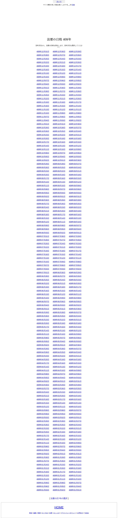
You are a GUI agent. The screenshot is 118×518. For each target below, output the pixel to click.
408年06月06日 (59, 302)
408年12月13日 (43, 73)
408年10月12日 (75, 146)
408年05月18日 (75, 323)
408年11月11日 (75, 110)
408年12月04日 (43, 84)
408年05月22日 (59, 320)
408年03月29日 (59, 385)
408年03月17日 (59, 399)
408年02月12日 (75, 439)
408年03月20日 (59, 396)
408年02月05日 (43, 450)
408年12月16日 (43, 70)
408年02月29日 (43, 421)
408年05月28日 (59, 312)
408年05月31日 (59, 309)
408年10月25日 (59, 131)
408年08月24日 (43, 207)
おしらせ (56, 513)
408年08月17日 (59, 215)
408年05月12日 (75, 331)
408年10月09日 (75, 149)
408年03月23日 (59, 392)
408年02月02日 (43, 454)
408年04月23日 (43, 356)
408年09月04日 (59, 193)
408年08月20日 (59, 211)
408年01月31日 (75, 454)
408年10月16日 (59, 142)
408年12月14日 (75, 70)
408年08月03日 (43, 233)
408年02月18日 (75, 432)
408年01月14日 (59, 476)
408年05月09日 (75, 334)
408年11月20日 (75, 99)
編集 (34, 513)
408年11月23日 (75, 95)
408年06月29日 (75, 273)
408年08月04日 (75, 229)
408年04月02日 (43, 381)
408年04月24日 (75, 352)
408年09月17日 (43, 178)
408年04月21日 (75, 356)
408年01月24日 (43, 465)
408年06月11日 (75, 294)
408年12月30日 (59, 52)
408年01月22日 (75, 465)
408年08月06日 (43, 229)
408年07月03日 (59, 269)
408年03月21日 (43, 396)
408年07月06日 (59, 265)
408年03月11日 (59, 407)
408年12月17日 (75, 66)
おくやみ (45, 513)
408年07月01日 (43, 273)
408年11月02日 (75, 120)
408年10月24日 (75, 131)
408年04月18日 (75, 360)
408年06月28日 (43, 276)
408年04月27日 (75, 349)
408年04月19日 (59, 360)
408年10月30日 (75, 124)
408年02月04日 (59, 450)
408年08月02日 (59, 233)
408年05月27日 (75, 312)
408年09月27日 (75, 164)
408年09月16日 (59, 178)
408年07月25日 (43, 244)
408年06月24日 (59, 280)
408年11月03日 (59, 120)
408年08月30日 (43, 200)
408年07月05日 (75, 265)
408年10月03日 (75, 157)
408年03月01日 (75, 418)
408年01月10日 (75, 479)
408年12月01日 (43, 88)
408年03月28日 (75, 385)
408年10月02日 (43, 160)
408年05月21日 (75, 320)
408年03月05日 (59, 414)
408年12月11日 (75, 73)
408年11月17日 (75, 102)
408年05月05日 (43, 341)
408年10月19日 (59, 139)
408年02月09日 (75, 443)
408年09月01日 (59, 196)
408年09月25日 (59, 167)
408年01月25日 (75, 461)
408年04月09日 (75, 370)
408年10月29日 (43, 128)
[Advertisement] (59, 21)
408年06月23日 (75, 280)
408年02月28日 (59, 421)
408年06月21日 (59, 283)
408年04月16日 (59, 363)
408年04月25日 (59, 352)
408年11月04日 (43, 120)
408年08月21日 (43, 211)
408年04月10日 (59, 370)
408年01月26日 (59, 461)
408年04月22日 (59, 356)
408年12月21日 (59, 62)
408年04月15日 (75, 363)
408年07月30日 (59, 236)
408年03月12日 (43, 407)
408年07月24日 (59, 244)
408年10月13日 (59, 146)
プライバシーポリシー (68, 513)
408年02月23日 (43, 428)
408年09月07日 (59, 189)
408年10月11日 (43, 149)
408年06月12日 (59, 294)
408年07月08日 (75, 262)
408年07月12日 (59, 258)
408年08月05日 (59, 229)
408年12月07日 (43, 81)
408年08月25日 (75, 204)
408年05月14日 (43, 331)
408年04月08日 (43, 374)
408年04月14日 (43, 367)
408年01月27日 (43, 461)
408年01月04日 (75, 486)
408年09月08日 (43, 189)
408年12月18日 (59, 66)
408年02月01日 (59, 454)
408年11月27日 (59, 91)
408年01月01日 (75, 490)
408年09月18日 (75, 175)
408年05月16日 (59, 327)
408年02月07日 (59, 447)
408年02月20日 (43, 432)
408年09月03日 (75, 193)
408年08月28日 (75, 200)
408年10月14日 (43, 146)
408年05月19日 (59, 323)
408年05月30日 (75, 309)
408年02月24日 (75, 425)
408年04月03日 (75, 378)
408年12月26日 (75, 55)
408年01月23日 (59, 465)
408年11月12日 (59, 110)
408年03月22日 (75, 392)
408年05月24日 (75, 316)
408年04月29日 (43, 349)
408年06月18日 (59, 287)
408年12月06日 (59, 81)
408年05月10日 (59, 334)
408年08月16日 (75, 215)
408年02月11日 (43, 443)
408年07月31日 (43, 236)
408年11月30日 (59, 88)
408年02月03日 (75, 450)
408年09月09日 (75, 186)
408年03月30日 (43, 385)
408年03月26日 (59, 389)
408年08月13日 (75, 218)
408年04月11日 (43, 370)
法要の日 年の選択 (59, 498)
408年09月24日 (75, 167)
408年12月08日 (75, 77)
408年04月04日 (59, 378)
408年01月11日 (59, 479)
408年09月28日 (59, 164)
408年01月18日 (43, 472)
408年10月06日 (75, 153)
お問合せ (80, 513)
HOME (59, 507)
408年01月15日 (43, 476)
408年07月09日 (59, 262)
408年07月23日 (75, 244)
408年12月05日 (75, 81)
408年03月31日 (75, 381)
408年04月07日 (59, 374)
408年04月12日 (75, 367)
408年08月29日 (59, 200)
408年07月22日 (43, 247)
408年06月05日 (75, 302)
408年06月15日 (59, 291)
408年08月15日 (43, 218)
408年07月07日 (43, 265)
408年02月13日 (59, 439)
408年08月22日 (75, 207)
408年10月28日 (59, 128)
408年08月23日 (59, 207)
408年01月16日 (75, 472)
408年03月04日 (75, 414)
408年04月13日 (59, 367)
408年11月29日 (75, 88)
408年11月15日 (59, 106)
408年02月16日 (59, 436)
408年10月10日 (59, 149)
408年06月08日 (75, 298)
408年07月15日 (59, 254)
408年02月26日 (43, 425)
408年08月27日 (43, 204)
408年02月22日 (59, 428)
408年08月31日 (75, 196)
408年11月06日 (59, 117)
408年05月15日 (75, 327)
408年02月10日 (59, 443)
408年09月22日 (59, 171)
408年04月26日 (43, 352)
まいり (59, 2)
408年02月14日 (43, 439)
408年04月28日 (59, 349)
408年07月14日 (75, 254)
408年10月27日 (75, 128)
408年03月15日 (43, 403)
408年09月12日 (75, 182)
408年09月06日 (75, 189)
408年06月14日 (75, 291)
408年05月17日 (43, 327)
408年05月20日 (43, 323)
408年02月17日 (43, 436)
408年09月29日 (43, 164)
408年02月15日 (75, 436)
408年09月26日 (43, 167)
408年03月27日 (43, 389)
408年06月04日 (43, 305)
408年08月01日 (75, 233)
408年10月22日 (59, 135)
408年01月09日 (43, 483)
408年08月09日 (43, 225)
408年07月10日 (43, 262)
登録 (30, 513)
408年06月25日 (43, 280)
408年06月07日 (43, 302)
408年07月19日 (43, 251)
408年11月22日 (43, 99)
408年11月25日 (43, 95)
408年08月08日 (59, 225)
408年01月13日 (75, 476)
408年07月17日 (75, 251)
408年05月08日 (43, 338)
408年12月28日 (43, 55)
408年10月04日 (59, 157)
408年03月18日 (43, 399)
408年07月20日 (75, 247)
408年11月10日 (43, 113)
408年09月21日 (75, 171)
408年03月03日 (43, 418)
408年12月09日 (59, 77)
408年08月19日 (75, 211)
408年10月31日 (59, 124)
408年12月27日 (59, 55)
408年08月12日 (43, 222)
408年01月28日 (75, 457)
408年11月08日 (75, 113)
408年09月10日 (59, 186)
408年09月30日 (75, 160)
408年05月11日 (43, 334)
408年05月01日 (59, 345)
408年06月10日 (43, 298)
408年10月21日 (75, 135)
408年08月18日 (43, 215)
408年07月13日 (43, 258)
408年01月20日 (59, 468)
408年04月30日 (75, 345)
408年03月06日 (43, 414)
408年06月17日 (75, 287)
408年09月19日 (59, 175)
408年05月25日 (59, 316)
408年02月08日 (43, 447)
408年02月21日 (75, 428)
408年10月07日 (59, 153)
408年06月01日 (43, 309)
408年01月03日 (43, 490)
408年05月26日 (43, 316)
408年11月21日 (59, 99)
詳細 (73, 5)
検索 (39, 513)
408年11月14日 (75, 106)
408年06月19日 (43, 287)
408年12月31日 (43, 52)
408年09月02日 (43, 196)
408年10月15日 (75, 142)
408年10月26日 (43, 131)
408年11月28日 (43, 91)
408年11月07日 (43, 117)
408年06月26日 (75, 276)
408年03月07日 (75, 410)
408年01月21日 (43, 468)
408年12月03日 (59, 84)
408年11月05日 (75, 117)
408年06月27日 (59, 276)
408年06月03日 (59, 305)
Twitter (86, 513)
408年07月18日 (59, 251)
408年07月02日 (75, 269)
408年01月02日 (59, 490)
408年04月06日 (75, 374)
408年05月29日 (43, 312)
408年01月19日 (75, 468)
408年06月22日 (43, 283)
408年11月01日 (43, 124)
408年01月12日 (43, 479)
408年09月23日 (43, 171)
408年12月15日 (59, 70)
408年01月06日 (43, 486)
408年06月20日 (75, 283)
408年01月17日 (59, 472)
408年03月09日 (43, 410)
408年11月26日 (75, 91)
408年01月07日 (75, 483)
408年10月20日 (43, 139)
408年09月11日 (43, 186)
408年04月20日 (43, 360)
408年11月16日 (43, 106)
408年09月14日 (43, 182)
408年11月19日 (43, 102)
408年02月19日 (59, 432)
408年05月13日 (59, 331)
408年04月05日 (43, 378)
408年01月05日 (59, 486)
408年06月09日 (59, 298)
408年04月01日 (59, 381)
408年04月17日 (43, 363)
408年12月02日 (75, 84)
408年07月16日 (43, 254)
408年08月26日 (59, 204)
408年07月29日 (75, 236)
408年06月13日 (43, 294)
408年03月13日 (75, 403)
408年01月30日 (43, 457)
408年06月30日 (59, 273)
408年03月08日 (59, 410)
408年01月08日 (59, 483)
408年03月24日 (43, 392)
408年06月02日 (75, 305)
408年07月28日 (43, 240)
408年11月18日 (59, 102)
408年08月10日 (75, 222)
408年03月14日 (59, 403)
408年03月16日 (75, 399)
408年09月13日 (59, 182)
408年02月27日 (75, 421)
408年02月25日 (59, 425)
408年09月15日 (75, 178)
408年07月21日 (59, 247)
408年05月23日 (43, 320)
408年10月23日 (43, 135)
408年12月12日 (59, 73)
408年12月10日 (43, 77)
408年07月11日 (75, 258)
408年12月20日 (75, 62)
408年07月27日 (59, 240)
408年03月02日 (59, 418)
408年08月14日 (59, 218)
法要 (50, 513)
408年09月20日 (43, 175)
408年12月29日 (75, 52)
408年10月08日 (43, 153)
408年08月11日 (59, 222)
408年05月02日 (43, 345)
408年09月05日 (43, 193)
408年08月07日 (75, 225)
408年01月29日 (59, 457)
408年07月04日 (43, 269)
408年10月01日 (59, 160)
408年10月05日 (43, 157)
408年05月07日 (59, 338)
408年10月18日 (75, 139)
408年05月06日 (75, 338)
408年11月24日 (59, 95)
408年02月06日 (75, 447)
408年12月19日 (43, 66)
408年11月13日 (43, 110)
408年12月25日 (43, 59)
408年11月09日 (59, 113)
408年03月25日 (75, 389)
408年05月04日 (59, 341)
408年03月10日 (75, 407)
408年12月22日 (43, 62)
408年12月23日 (75, 59)
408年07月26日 (75, 240)
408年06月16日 (43, 291)
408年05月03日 (75, 341)
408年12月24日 (59, 59)
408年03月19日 (75, 396)
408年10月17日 (43, 142)
